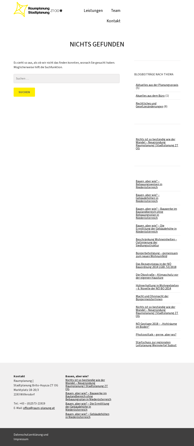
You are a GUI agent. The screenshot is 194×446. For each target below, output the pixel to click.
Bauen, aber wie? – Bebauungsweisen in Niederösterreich (149, 184)
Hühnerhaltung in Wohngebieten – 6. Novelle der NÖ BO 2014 (157, 287)
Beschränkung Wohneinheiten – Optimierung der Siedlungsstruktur (156, 242)
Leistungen (93, 10)
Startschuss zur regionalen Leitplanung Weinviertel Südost (156, 343)
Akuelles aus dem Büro (150, 96)
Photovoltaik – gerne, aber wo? (156, 335)
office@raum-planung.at (39, 408)
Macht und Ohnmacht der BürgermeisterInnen (152, 297)
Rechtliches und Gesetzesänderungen (149, 105)
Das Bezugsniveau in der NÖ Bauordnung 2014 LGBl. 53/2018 (156, 265)
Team (115, 10)
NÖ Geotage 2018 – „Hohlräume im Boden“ (156, 325)
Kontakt (113, 21)
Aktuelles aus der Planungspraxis (157, 85)
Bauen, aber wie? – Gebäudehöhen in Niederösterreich (148, 198)
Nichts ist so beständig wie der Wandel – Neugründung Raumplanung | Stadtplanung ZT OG (157, 143)
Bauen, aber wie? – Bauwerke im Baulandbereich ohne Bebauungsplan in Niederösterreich (156, 213)
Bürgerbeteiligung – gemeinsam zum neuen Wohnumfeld (157, 254)
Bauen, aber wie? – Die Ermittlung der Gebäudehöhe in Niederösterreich (156, 229)
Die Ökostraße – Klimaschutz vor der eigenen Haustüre (157, 276)
